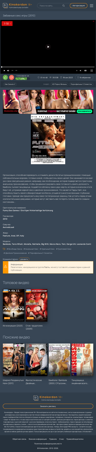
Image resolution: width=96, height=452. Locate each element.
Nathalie (36, 244)
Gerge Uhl (71, 244)
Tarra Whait (17, 244)
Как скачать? (10, 84)
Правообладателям (74, 439)
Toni (63, 244)
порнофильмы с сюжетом (41, 253)
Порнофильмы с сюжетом (81, 84)
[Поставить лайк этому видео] (5, 77)
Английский (8, 227)
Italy (22, 235)
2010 (5, 219)
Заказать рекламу (48, 406)
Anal (13, 235)
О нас (61, 439)
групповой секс (64, 249)
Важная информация (38, 439)
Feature (6, 235)
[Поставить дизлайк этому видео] (11, 77)
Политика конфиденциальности (48, 443)
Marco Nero (55, 244)
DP (17, 235)
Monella (27, 244)
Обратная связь (19, 439)
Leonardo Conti (84, 244)
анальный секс (31, 249)
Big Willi (45, 244)
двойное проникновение (16, 253)
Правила (53, 439)
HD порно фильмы (59, 84)
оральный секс (48, 249)
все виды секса (15, 249)
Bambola (7, 244)
